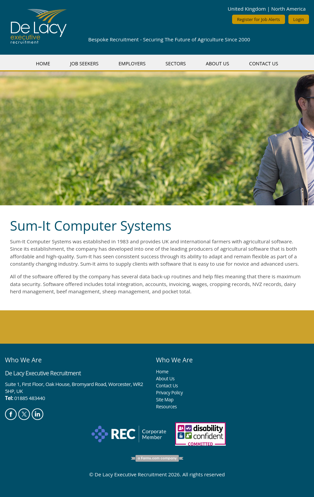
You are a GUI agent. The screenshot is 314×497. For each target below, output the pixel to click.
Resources (166, 406)
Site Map (164, 399)
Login (298, 19)
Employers (132, 63)
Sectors (175, 63)
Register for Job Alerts (258, 19)
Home (43, 63)
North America (288, 8)
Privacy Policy (169, 392)
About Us (217, 63)
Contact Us (263, 63)
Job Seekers (84, 63)
